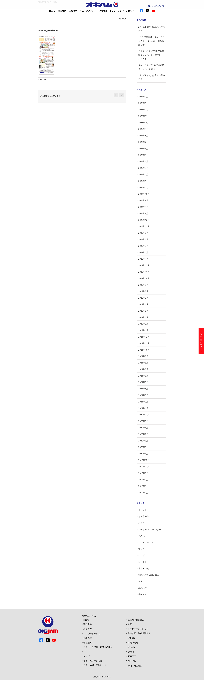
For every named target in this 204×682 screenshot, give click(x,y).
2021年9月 (143, 356)
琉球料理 (142, 587)
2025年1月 (143, 181)
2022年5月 (143, 310)
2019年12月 (143, 460)
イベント (142, 509)
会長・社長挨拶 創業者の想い (98, 646)
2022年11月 (143, 271)
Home (86, 619)
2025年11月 (143, 116)
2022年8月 (143, 291)
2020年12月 (143, 414)
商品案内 (87, 624)
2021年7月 (143, 369)
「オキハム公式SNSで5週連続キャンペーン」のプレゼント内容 (151, 55)
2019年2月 (143, 492)
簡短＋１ (142, 594)
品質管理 (87, 628)
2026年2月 (143, 96)
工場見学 (87, 637)
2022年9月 (143, 284)
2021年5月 (143, 382)
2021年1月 (143, 408)
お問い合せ (133, 642)
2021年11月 (143, 343)
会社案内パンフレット (138, 628)
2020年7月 (143, 434)
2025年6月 (143, 148)
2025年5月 (143, 155)
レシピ (141, 555)
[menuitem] (52, 11)
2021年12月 (143, 336)
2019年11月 (143, 466)
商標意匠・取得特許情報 (139, 633)
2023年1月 (143, 258)
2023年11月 (143, 226)
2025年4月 (143, 161)
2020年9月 (143, 421)
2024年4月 (143, 206)
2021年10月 (143, 349)
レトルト (142, 561)
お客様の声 (143, 516)
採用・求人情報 (135, 666)
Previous (122, 18)
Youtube (54, 640)
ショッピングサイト (156, 6)
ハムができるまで (91, 633)
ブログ (86, 651)
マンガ (141, 548)
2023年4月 (143, 239)
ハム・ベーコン (145, 542)
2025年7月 (143, 142)
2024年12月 (143, 187)
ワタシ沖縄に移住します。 (95, 665)
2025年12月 (143, 109)
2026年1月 (143, 103)
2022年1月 (143, 330)
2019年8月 (143, 473)
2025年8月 (143, 135)
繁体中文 (132, 656)
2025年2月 (143, 174)
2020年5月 (143, 447)
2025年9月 (143, 129)
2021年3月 (143, 395)
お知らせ (142, 523)
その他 (141, 536)
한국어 (131, 651)
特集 (140, 581)
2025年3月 (143, 167)
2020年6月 (143, 440)
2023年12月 (143, 220)
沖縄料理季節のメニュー (149, 574)
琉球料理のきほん (136, 619)
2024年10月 (143, 193)
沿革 (130, 624)
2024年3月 (143, 213)
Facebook (41, 640)
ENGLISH (132, 646)
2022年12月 (143, 265)
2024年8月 (143, 200)
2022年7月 (143, 297)
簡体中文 (132, 660)
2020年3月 (143, 453)
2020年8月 (143, 427)
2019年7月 (143, 479)
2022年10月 (143, 278)
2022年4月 (143, 317)
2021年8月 (143, 362)
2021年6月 (143, 375)
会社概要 (87, 642)
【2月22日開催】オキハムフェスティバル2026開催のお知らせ (151, 41)
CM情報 (131, 637)
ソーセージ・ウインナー (149, 529)
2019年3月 (143, 486)
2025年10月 (143, 122)
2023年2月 (143, 252)
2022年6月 (143, 304)
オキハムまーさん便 (92, 660)
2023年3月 (143, 245)
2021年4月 (143, 388)
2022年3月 (143, 323)
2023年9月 (143, 232)
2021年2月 (143, 401)
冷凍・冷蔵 (143, 568)
